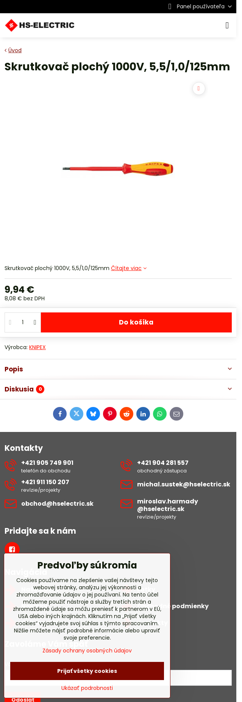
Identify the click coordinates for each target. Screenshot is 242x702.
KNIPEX (37, 347)
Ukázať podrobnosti (87, 688)
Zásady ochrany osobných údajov (87, 650)
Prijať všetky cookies (87, 671)
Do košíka (136, 325)
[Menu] (227, 25)
